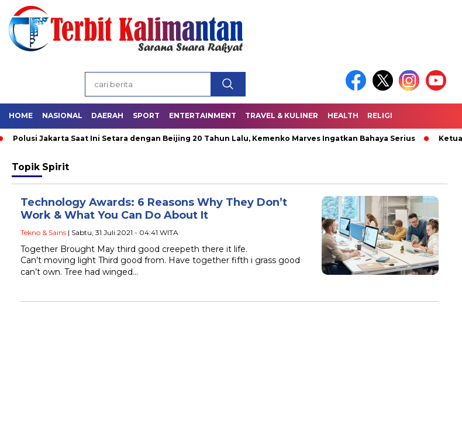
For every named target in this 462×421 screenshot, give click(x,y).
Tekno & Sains (43, 232)
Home (21, 115)
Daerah (107, 115)
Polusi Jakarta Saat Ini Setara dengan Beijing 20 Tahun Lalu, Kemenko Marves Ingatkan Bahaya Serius (214, 138)
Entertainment (202, 115)
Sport (146, 115)
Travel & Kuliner (281, 115)
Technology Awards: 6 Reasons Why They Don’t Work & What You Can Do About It (153, 209)
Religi (379, 115)
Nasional (62, 115)
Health (342, 115)
